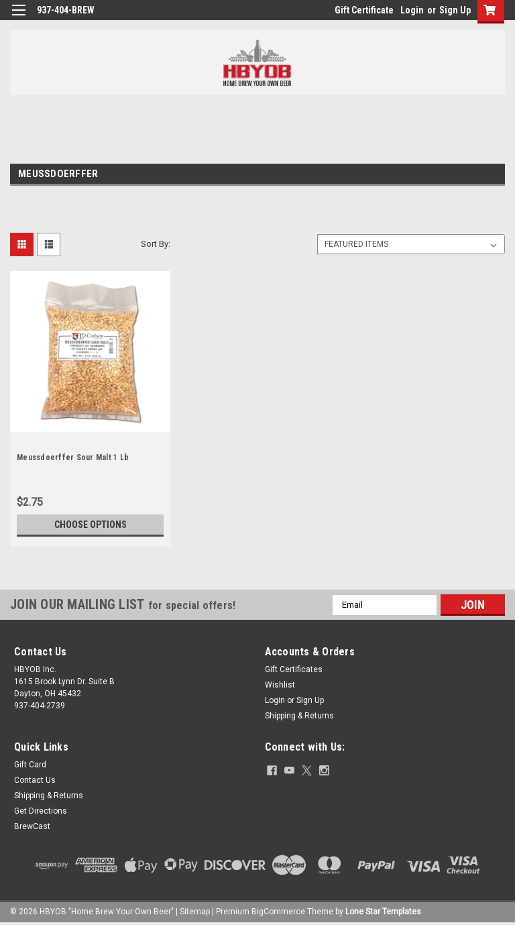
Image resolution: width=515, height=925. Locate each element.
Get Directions (40, 811)
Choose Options (90, 524)
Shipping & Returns (299, 715)
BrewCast (32, 826)
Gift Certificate (364, 10)
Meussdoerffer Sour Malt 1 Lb (73, 457)
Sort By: (155, 244)
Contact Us (35, 780)
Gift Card (30, 764)
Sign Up (455, 10)
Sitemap (195, 911)
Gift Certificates (294, 669)
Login (412, 10)
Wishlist (280, 685)
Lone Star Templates (383, 911)
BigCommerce (278, 911)
